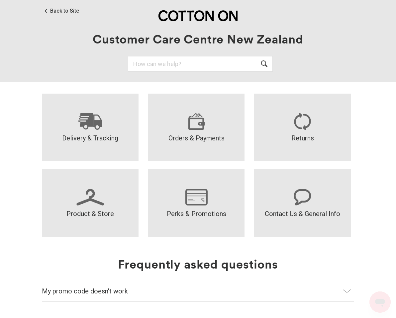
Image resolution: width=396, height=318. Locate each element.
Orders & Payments (196, 127)
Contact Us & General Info (302, 203)
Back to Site (64, 11)
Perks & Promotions (196, 203)
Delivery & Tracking (90, 127)
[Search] (200, 64)
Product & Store (90, 203)
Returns (302, 127)
